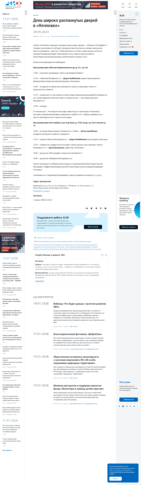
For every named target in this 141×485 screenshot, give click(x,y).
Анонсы (36, 15)
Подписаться (129, 53)
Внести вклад (93, 227)
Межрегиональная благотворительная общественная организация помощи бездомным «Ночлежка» (67, 249)
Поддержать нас (125, 47)
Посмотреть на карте (41, 191)
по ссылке (97, 175)
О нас (121, 30)
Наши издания (124, 44)
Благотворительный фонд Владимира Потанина (81, 247)
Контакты (122, 32)
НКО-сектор (73, 326)
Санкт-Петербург (48, 237)
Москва (39, 237)
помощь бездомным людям (82, 241)
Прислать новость (125, 41)
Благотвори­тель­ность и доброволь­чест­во (65, 36)
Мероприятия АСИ (125, 38)
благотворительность (45, 241)
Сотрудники (123, 35)
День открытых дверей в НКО (62, 241)
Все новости (7, 450)
